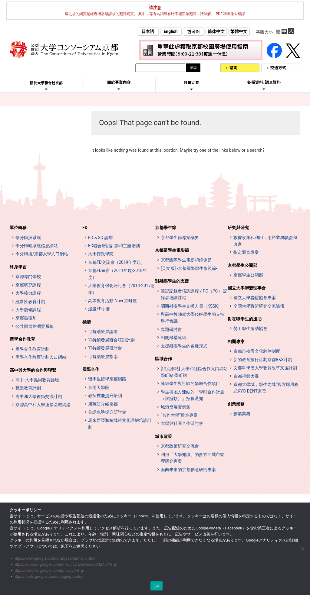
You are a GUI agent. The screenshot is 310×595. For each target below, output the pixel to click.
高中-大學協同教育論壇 (37, 379)
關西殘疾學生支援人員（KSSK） (191, 306)
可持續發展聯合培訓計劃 (111, 340)
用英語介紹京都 (103, 404)
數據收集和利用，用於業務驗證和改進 (265, 241)
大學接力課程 (28, 293)
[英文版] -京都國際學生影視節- (189, 268)
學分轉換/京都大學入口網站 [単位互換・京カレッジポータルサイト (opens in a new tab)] (41, 253)
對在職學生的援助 (245, 318)
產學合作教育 (22, 339)
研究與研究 (238, 227)
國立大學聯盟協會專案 (254, 297)
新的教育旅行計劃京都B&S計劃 (262, 359)
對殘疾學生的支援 (172, 281)
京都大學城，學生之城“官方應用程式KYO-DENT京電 (265, 387)
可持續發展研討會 (105, 348)
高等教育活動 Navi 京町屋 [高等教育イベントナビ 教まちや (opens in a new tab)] (112, 300)
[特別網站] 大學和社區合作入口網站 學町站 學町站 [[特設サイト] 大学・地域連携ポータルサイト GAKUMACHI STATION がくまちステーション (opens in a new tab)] (194, 372)
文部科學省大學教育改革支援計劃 (265, 367)
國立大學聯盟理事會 (247, 288)
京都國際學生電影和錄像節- (187, 259)
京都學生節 (165, 227)
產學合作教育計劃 (32, 349)
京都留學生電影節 (172, 250)
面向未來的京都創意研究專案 (188, 469)
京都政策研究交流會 (180, 446)
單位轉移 (18, 227)
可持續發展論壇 (103, 331)
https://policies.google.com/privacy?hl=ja (49, 570)
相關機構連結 (173, 337)
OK (156, 586)
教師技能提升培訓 (105, 395)
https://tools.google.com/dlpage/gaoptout (49, 576)
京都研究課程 (28, 285)
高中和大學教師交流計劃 (38, 396)
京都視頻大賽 (246, 376)
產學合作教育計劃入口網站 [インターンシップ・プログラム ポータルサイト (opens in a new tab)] (40, 357)
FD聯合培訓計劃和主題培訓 (114, 245)
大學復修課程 (28, 309)
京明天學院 (98, 387)
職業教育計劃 (28, 388)
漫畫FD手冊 (99, 308)
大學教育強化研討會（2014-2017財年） (121, 289)
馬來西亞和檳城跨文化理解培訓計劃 (120, 423)
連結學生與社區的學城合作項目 (190, 383)
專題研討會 (171, 329)
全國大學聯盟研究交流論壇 (258, 306)
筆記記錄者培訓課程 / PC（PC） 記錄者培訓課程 (194, 294)
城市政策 (163, 436)
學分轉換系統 (28, 237)
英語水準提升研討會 (107, 412)
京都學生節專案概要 (180, 237)
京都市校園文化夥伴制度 (256, 351)
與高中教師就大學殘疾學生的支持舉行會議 (192, 317)
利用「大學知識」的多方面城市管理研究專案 (192, 458)
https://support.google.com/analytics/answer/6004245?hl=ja (65, 564)
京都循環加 (26, 317)
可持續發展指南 (103, 356)
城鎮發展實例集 (175, 407)
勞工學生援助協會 (250, 328)
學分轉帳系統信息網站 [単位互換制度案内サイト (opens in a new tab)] (36, 245)
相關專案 (236, 341)
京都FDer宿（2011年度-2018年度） (117, 274)
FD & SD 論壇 (100, 237)
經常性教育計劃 (30, 301)
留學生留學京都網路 (107, 379)
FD (84, 227)
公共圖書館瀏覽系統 (34, 326)
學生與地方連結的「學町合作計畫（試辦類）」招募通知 (192, 395)
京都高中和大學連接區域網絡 (43, 404)
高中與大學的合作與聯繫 (33, 370)
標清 (86, 321)
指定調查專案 (246, 252)
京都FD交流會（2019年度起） (116, 262)
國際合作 (90, 369)
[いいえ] (302, 549)
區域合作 (163, 358)
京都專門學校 (28, 276)
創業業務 (236, 404)
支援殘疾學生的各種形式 (184, 346)
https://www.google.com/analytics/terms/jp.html (54, 558)
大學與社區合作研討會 (182, 423)
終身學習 (18, 266)
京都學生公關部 (242, 265)
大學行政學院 (101, 253)
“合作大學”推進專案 (179, 415)
